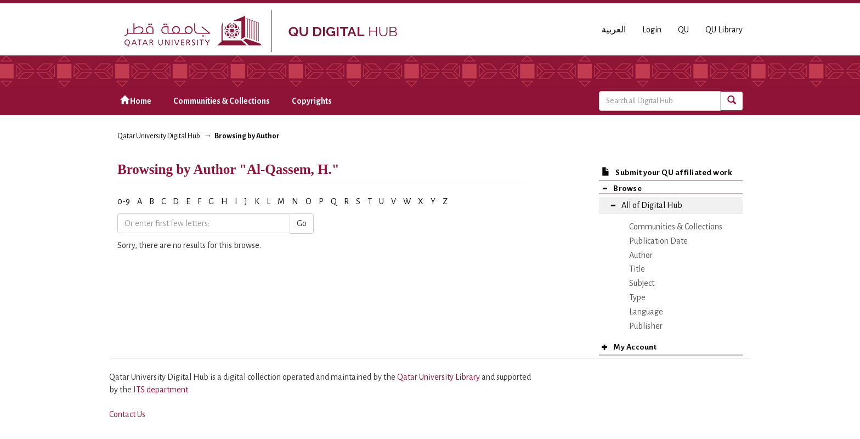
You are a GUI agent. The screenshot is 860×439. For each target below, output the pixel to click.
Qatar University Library (439, 377)
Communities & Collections (221, 101)
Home (135, 100)
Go (302, 223)
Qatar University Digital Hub (158, 136)
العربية (614, 29)
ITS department (160, 389)
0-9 (123, 201)
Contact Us (127, 414)
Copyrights (312, 101)
